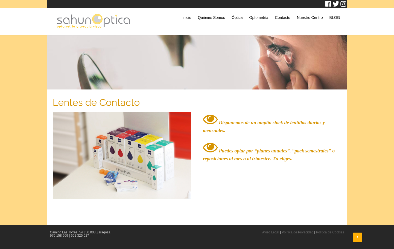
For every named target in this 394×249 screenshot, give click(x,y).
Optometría (258, 17)
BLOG (334, 17)
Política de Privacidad (297, 232)
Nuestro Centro (310, 17)
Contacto (282, 17)
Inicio (186, 17)
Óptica (237, 17)
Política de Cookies (330, 232)
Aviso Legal (270, 232)
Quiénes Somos (211, 17)
